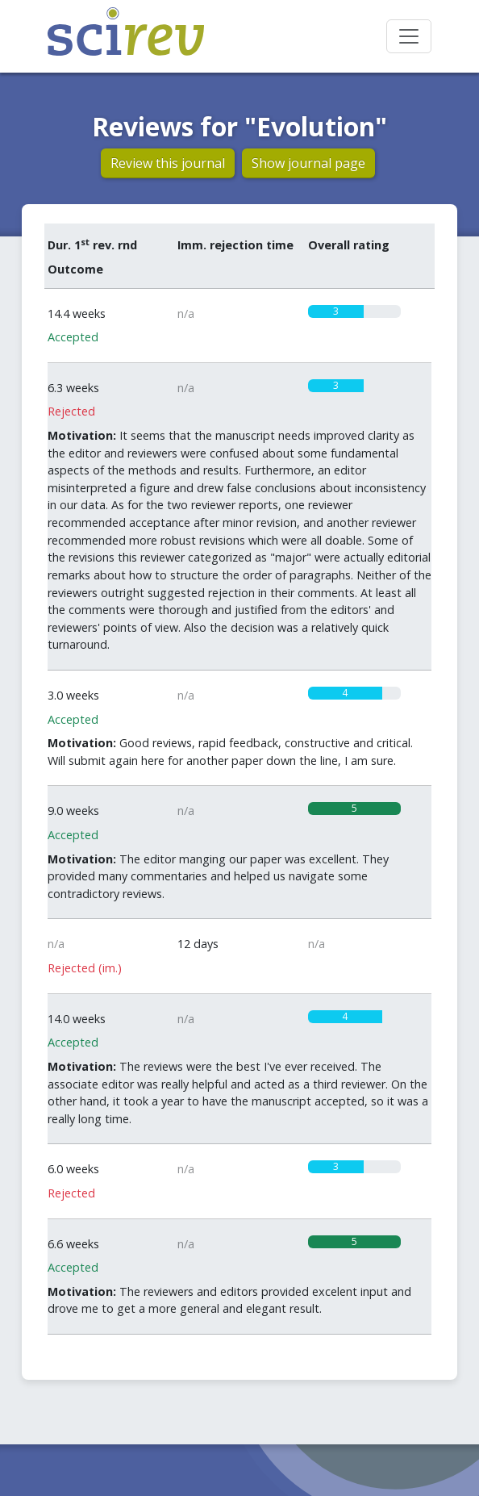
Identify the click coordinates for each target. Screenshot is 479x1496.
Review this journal (167, 163)
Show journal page (308, 163)
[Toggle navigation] (408, 36)
